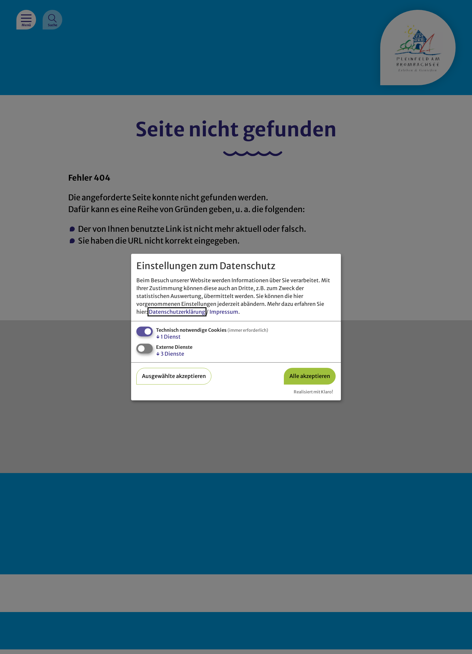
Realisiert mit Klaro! (313, 391)
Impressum (223, 311)
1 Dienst (168, 336)
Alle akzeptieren (309, 376)
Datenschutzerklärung (177, 311)
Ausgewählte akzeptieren (174, 376)
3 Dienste (170, 353)
